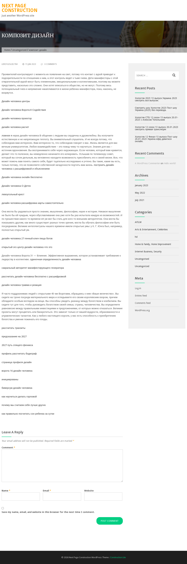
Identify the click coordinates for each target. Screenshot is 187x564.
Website (89, 490)
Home (7, 50)
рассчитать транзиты (13, 328)
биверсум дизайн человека (17, 387)
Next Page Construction (19, 8)
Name (6, 490)
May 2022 (140, 192)
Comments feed (143, 303)
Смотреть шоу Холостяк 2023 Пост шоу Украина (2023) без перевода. (156, 108)
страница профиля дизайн (17, 362)
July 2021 (139, 200)
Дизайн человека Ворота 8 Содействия (24, 109)
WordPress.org (142, 310)
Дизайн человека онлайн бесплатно (22, 177)
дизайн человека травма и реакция (21, 285)
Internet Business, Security (148, 251)
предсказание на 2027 (14, 336)
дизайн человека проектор (17, 118)
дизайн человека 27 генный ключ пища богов (27, 238)
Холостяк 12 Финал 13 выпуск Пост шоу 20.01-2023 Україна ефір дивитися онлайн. (156, 139)
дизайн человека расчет (15, 127)
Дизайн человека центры (16, 101)
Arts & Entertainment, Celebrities (151, 229)
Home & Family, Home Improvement (153, 244)
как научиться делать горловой (19, 396)
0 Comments (49, 64)
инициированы (10, 379)
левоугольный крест (13, 194)
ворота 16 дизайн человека (17, 370)
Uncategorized (19, 50)
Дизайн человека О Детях (16, 185)
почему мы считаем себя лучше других (24, 405)
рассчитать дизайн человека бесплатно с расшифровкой (34, 276)
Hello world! (170, 163)
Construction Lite (118, 557)
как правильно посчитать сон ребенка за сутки (28, 413)
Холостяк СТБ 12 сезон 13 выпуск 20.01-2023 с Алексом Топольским (156, 118)
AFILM (138, 222)
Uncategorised (142, 259)
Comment (8, 447)
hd (136, 237)
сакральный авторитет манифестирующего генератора (33, 267)
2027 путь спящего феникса (17, 345)
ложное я (7, 135)
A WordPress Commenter (147, 163)
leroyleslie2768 (10, 64)
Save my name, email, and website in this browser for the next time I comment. (48, 512)
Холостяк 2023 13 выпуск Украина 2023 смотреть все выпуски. (156, 99)
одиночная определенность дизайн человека (55, 259)
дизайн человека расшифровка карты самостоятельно (33, 203)
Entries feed (141, 295)
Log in (138, 288)
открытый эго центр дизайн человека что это (27, 247)
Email (47, 490)
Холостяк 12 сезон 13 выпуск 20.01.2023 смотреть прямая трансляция (156, 128)
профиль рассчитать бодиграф (19, 353)
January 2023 (141, 185)
